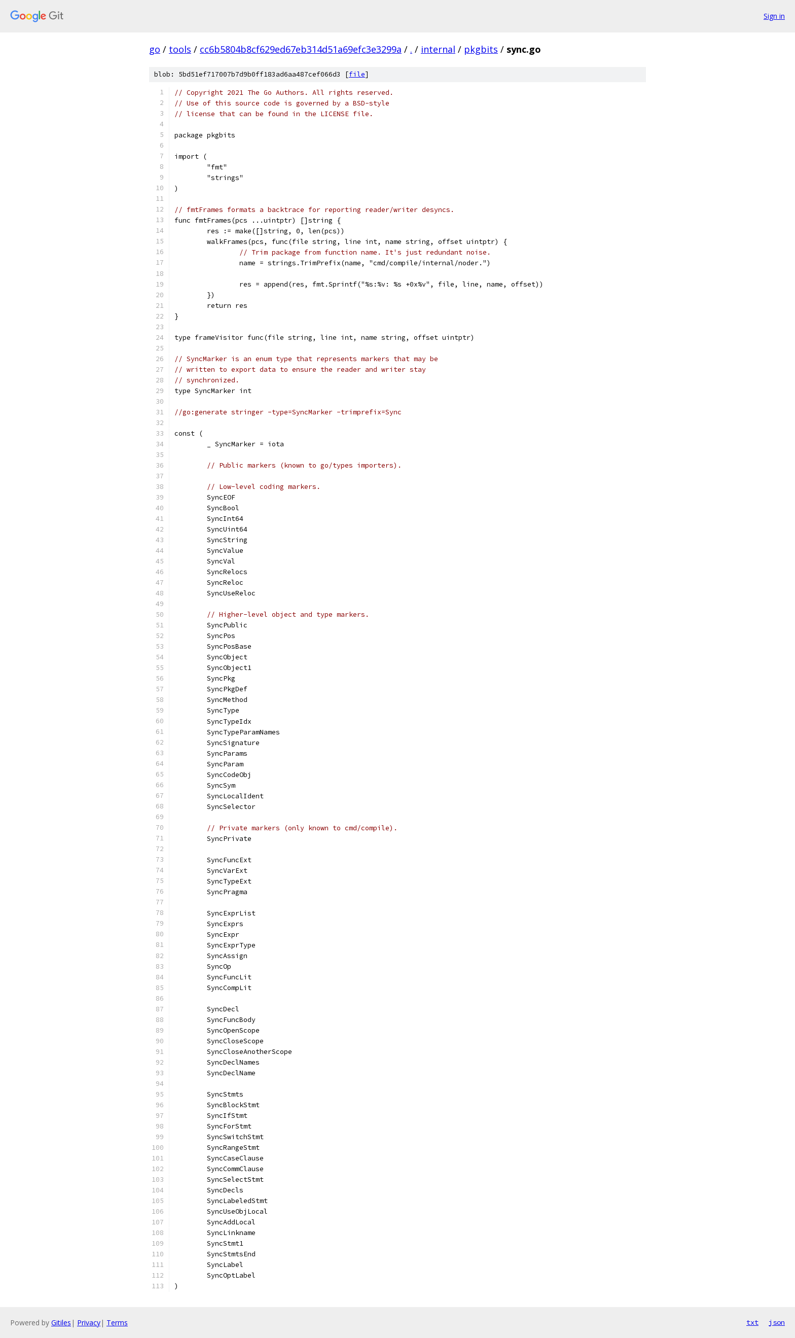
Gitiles (61, 1322)
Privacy (88, 1322)
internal (438, 49)
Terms (117, 1322)
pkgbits (481, 49)
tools (180, 49)
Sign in (774, 16)
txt (752, 1322)
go (154, 49)
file (357, 74)
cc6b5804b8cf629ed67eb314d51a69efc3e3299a (301, 49)
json (777, 1322)
